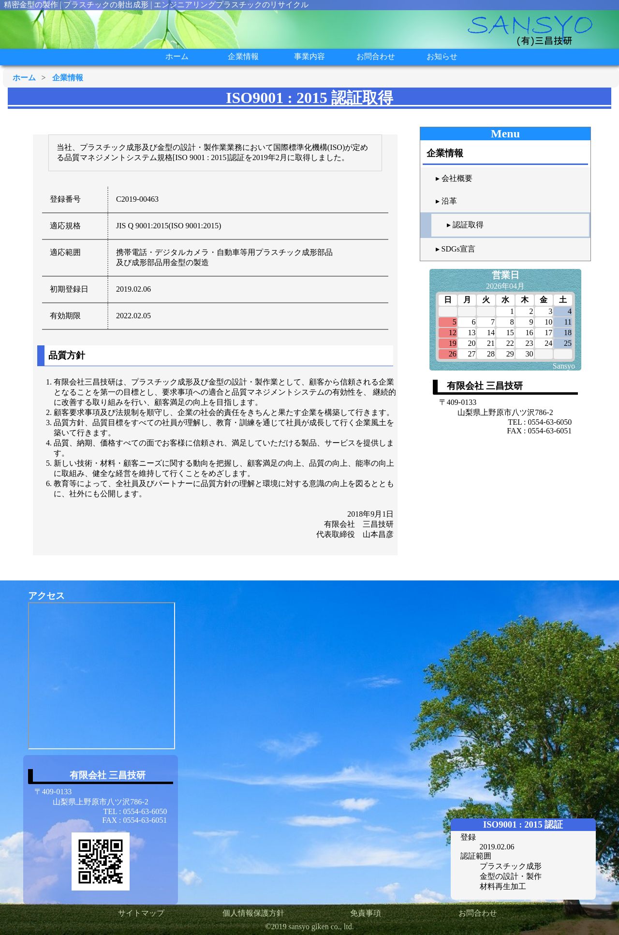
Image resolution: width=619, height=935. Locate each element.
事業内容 (309, 56)
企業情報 (243, 56)
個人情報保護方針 (253, 913)
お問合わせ (375, 56)
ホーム (177, 56)
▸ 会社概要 (454, 178)
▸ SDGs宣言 (455, 249)
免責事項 (365, 913)
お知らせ (442, 56)
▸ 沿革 (446, 201)
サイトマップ (141, 913)
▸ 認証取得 (465, 225)
